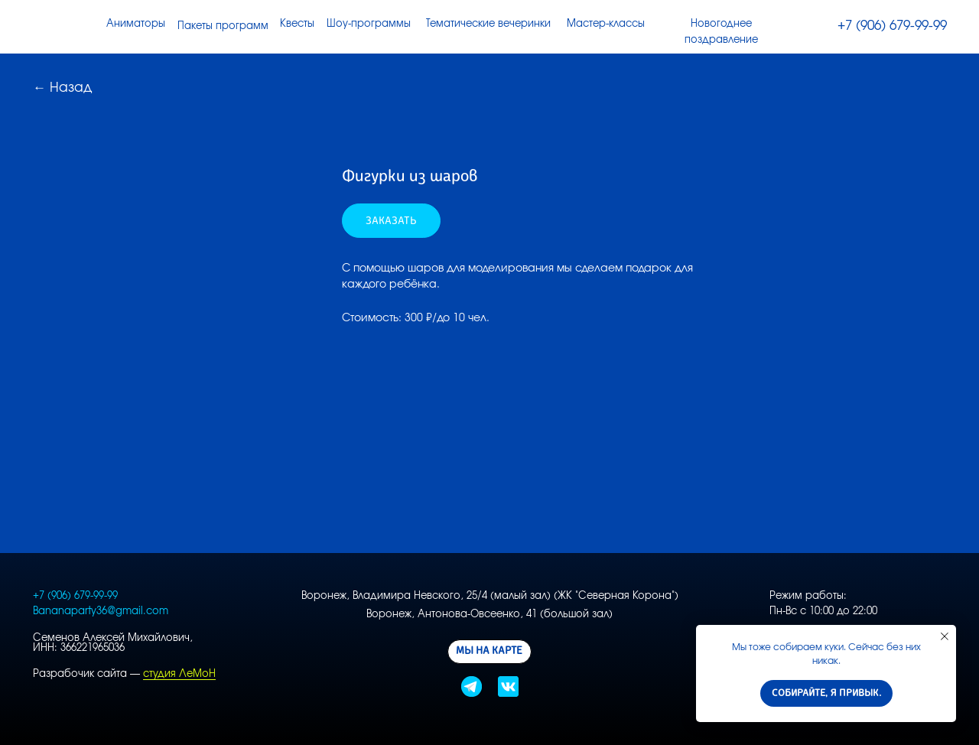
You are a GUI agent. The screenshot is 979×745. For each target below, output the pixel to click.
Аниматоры (135, 24)
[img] (817, 26)
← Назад (62, 87)
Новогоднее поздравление (721, 31)
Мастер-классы (606, 24)
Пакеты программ (222, 26)
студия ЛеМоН (179, 674)
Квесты (297, 24)
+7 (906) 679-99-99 (892, 25)
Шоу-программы (369, 24)
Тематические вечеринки (488, 24)
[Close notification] (944, 636)
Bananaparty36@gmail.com (100, 611)
